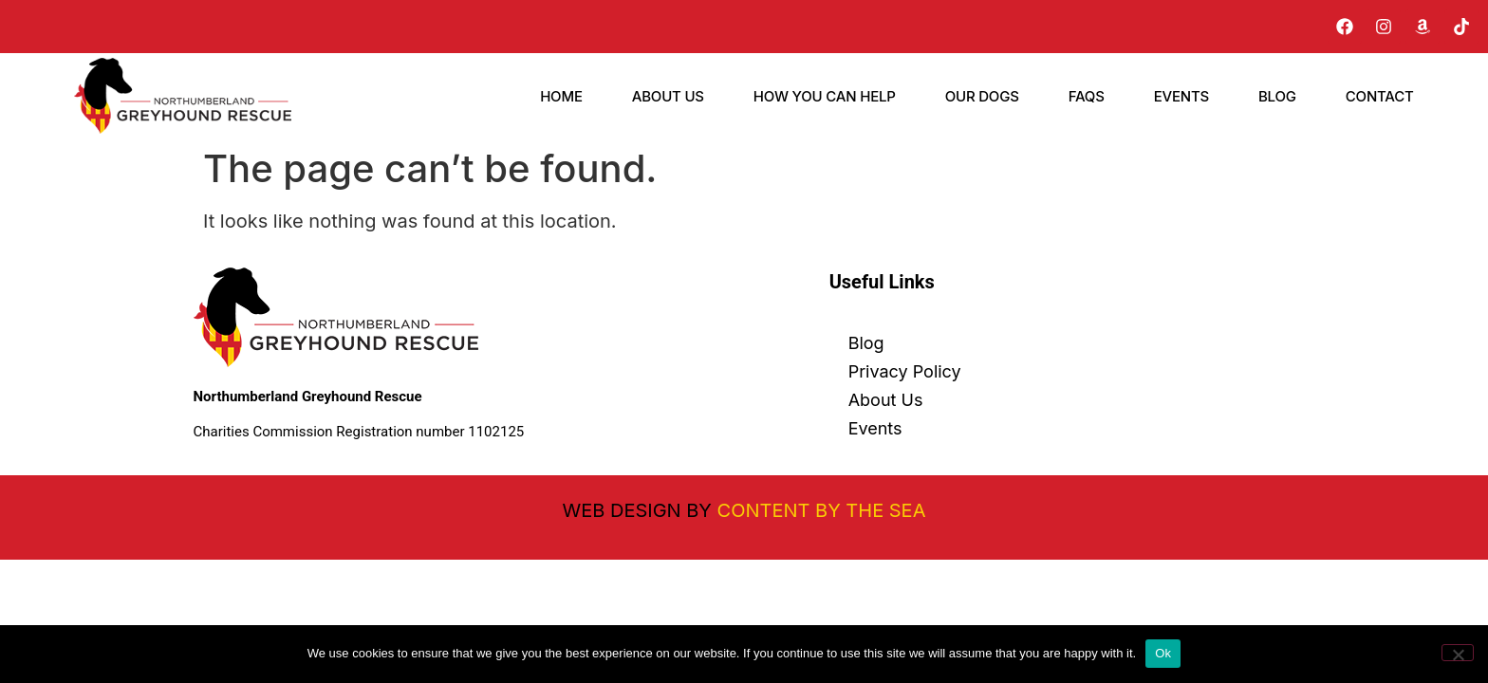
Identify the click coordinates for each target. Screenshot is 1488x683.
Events (1181, 96)
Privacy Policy (904, 371)
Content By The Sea (821, 510)
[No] (1458, 652)
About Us (668, 96)
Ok (1163, 653)
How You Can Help (824, 96)
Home (561, 96)
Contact (1380, 96)
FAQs (1087, 96)
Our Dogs (982, 96)
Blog (1277, 96)
